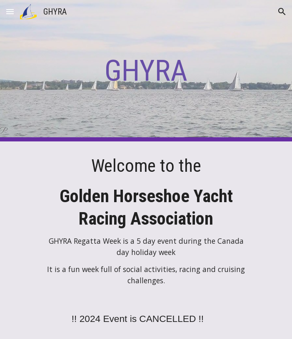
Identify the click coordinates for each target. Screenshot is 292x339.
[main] (146, 70)
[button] (10, 11)
